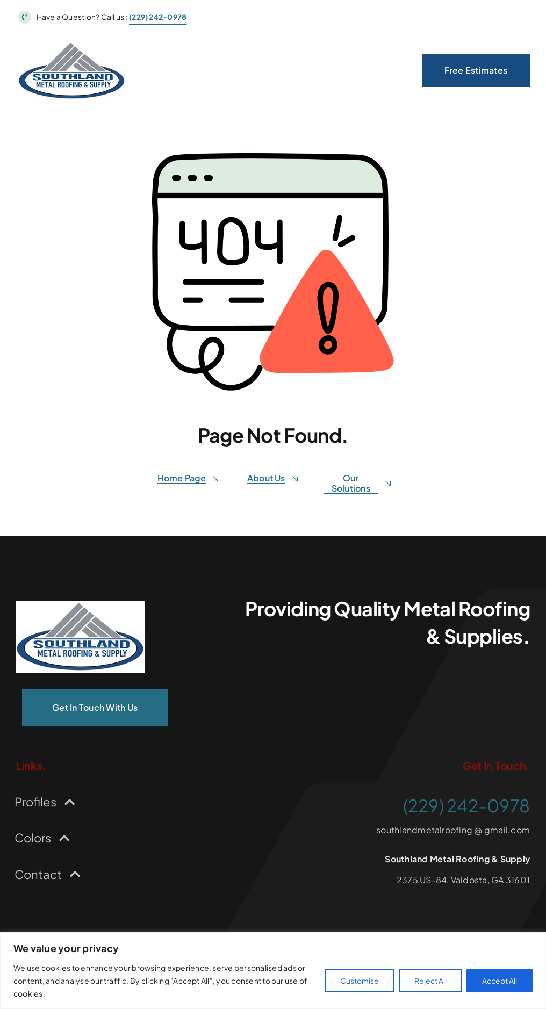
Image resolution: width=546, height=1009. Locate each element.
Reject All (430, 980)
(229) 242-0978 (157, 16)
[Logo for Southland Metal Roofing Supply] (72, 45)
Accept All (499, 980)
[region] (273, 970)
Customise (359, 980)
